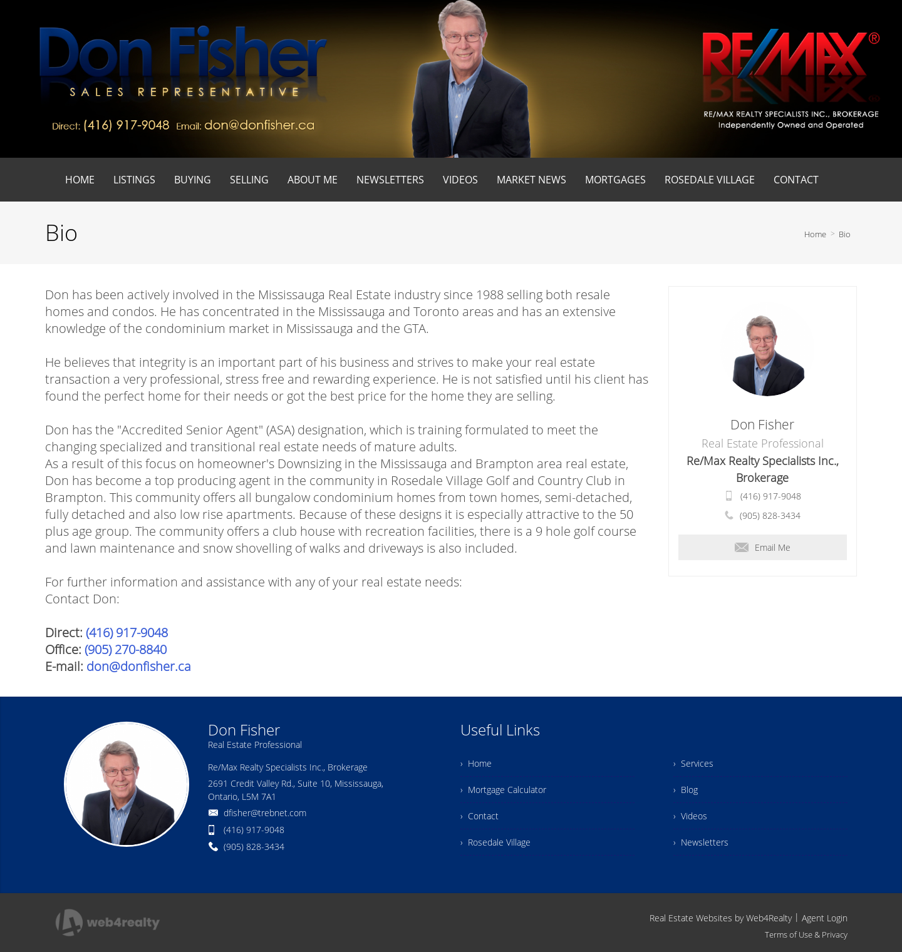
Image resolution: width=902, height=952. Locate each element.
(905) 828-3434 (770, 515)
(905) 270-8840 (126, 649)
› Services (693, 763)
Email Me (763, 547)
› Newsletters (700, 842)
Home (815, 234)
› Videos (690, 816)
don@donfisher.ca (138, 666)
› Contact (479, 816)
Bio (845, 234)
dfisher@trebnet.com (265, 813)
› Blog (685, 790)
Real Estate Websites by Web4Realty (721, 918)
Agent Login (825, 918)
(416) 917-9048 (127, 632)
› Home (476, 763)
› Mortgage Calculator (503, 790)
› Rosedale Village (495, 842)
